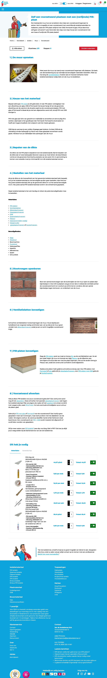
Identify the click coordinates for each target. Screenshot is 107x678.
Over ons (13, 645)
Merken (58, 583)
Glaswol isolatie (15, 574)
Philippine (58, 592)
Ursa (56, 594)
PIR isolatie (14, 570)
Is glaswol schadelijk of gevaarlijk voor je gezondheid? (73, 662)
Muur (36, 40)
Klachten (13, 636)
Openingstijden (15, 630)
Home (12, 40)
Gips (11, 600)
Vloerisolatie (59, 572)
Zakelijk (12, 634)
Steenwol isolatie (16, 572)
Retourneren (14, 638)
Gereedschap (27, 450)
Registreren (87, 3)
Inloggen (78, 3)
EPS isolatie (14, 576)
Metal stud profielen (17, 602)
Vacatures (13, 648)
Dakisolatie (58, 570)
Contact (12, 627)
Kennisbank (20, 40)
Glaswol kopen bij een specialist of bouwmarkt (71, 654)
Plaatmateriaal (16, 587)
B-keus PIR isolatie (16, 583)
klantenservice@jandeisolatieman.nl (67, 638)
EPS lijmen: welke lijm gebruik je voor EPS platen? (72, 652)
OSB (11, 592)
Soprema (58, 590)
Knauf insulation (60, 586)
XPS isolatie (14, 579)
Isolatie (29, 40)
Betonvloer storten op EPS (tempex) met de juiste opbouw (75, 660)
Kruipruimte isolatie (61, 576)
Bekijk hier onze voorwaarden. (48, 554)
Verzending (14, 632)
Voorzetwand (45, 40)
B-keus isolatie (15, 581)
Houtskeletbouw (61, 579)
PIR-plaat (24, 104)
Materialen (15, 450)
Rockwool (58, 588)
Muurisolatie (59, 574)
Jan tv (12, 650)
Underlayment (15, 590)
